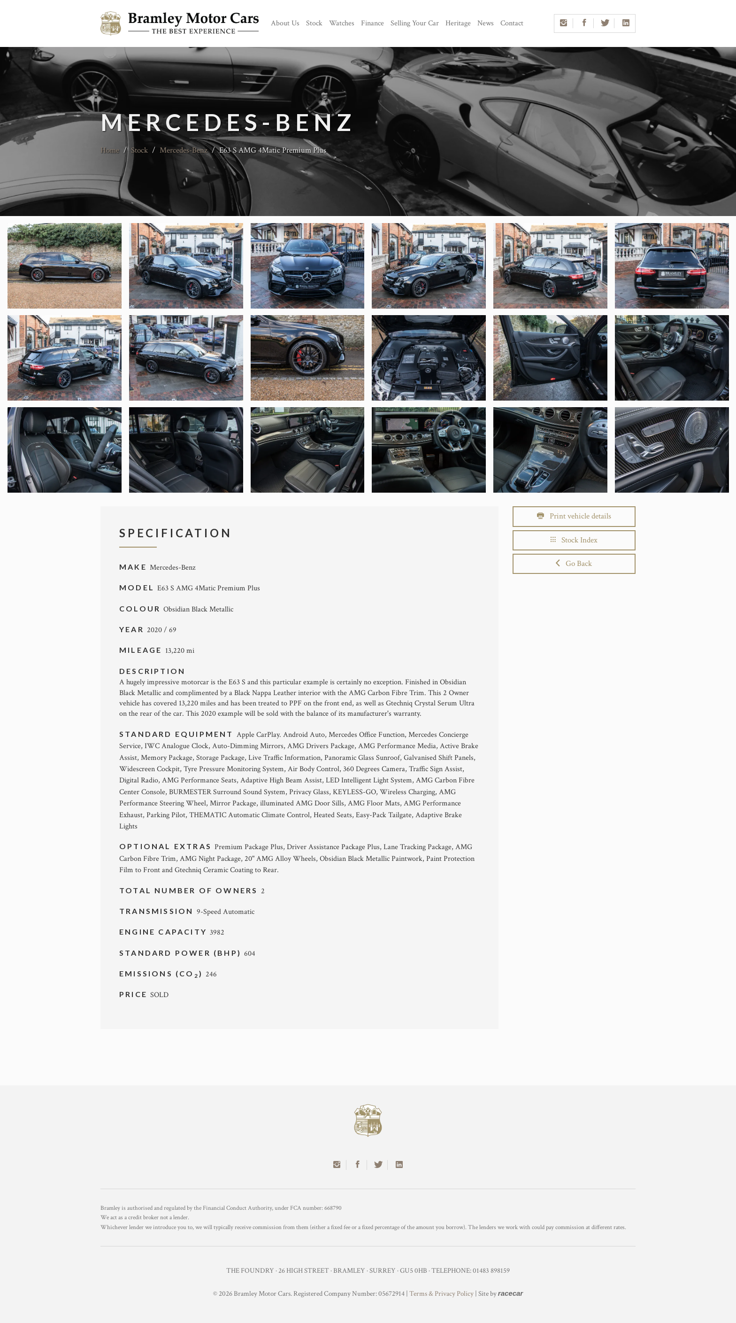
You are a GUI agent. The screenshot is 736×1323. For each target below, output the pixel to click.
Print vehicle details (574, 516)
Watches (341, 23)
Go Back (574, 563)
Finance (372, 23)
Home (109, 150)
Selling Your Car (415, 23)
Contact (511, 23)
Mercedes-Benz (183, 150)
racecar (510, 1293)
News (485, 23)
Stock (314, 23)
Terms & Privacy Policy (441, 1293)
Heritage (458, 23)
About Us (285, 23)
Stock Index (574, 540)
